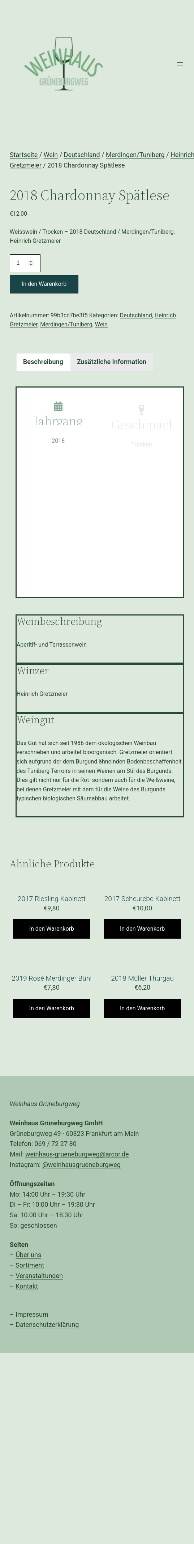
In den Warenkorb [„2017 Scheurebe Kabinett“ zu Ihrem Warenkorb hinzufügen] (142, 928)
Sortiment (30, 1265)
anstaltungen (44, 1275)
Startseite (24, 154)
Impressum (32, 1314)
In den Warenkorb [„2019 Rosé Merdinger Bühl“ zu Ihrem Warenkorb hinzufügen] (51, 1008)
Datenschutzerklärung (47, 1324)
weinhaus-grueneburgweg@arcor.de (77, 1154)
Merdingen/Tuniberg (135, 154)
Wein (51, 154)
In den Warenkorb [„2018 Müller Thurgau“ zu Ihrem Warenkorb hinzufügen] (142, 1008)
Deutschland (82, 154)
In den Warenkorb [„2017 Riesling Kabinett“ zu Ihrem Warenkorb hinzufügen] (51, 928)
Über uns (28, 1255)
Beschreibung (43, 361)
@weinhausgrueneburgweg (81, 1164)
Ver (20, 1275)
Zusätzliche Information (111, 361)
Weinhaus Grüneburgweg (45, 1104)
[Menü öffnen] (180, 63)
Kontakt (27, 1286)
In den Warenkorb (44, 283)
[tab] (43, 362)
